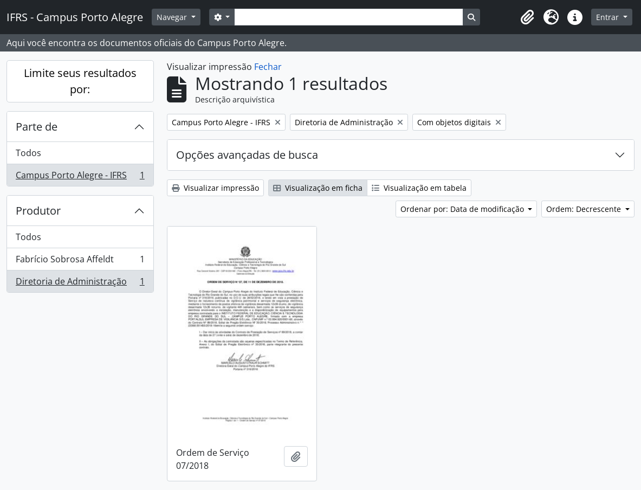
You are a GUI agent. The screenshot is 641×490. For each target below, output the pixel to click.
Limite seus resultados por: (80, 81)
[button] (527, 17)
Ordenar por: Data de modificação (463, 209)
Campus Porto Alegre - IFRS (80, 177)
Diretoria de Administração (80, 283)
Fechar (268, 67)
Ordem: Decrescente (584, 209)
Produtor (38, 210)
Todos (28, 153)
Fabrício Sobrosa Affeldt (80, 261)
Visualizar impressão (215, 188)
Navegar (173, 17)
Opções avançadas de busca (247, 154)
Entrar (608, 17)
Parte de (36, 126)
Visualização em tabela (419, 188)
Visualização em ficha (317, 188)
